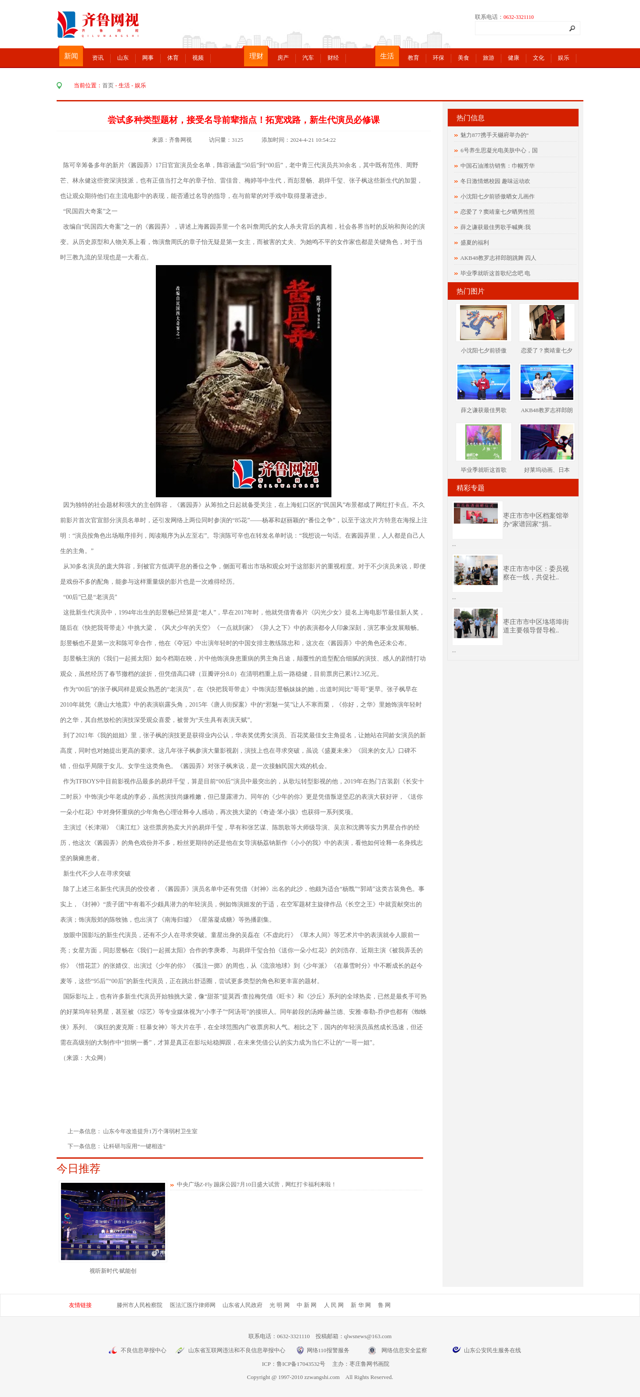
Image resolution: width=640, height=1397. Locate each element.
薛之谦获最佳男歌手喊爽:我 (495, 227)
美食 (463, 57)
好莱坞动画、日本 (547, 470)
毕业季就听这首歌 (484, 470)
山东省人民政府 (242, 1305)
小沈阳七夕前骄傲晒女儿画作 (497, 196)
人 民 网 (334, 1305)
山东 (123, 57)
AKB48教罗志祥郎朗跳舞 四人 (498, 258)
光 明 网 (280, 1305)
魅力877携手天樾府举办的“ (494, 135)
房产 (283, 57)
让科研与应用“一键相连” (134, 1146)
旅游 (488, 57)
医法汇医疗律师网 (193, 1305)
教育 (413, 57)
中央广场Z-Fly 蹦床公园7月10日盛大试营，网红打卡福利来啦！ (257, 1184)
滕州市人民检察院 (139, 1305)
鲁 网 (384, 1305)
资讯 (98, 57)
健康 (513, 57)
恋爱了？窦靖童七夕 (546, 350)
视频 (198, 57)
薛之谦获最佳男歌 (484, 410)
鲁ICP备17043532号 (301, 1364)
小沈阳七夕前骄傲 (484, 350)
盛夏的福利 (474, 242)
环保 (438, 57)
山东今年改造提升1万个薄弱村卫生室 (151, 1131)
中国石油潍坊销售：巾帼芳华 (497, 165)
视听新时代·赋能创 (113, 1271)
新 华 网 (361, 1305)
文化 (538, 57)
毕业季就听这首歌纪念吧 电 (495, 273)
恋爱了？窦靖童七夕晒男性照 (497, 211)
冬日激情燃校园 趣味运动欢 (495, 181)
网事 (148, 57)
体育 (173, 57)
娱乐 (563, 57)
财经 (333, 57)
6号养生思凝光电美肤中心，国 (499, 150)
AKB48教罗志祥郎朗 (546, 410)
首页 (108, 85)
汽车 (308, 57)
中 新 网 (307, 1305)
